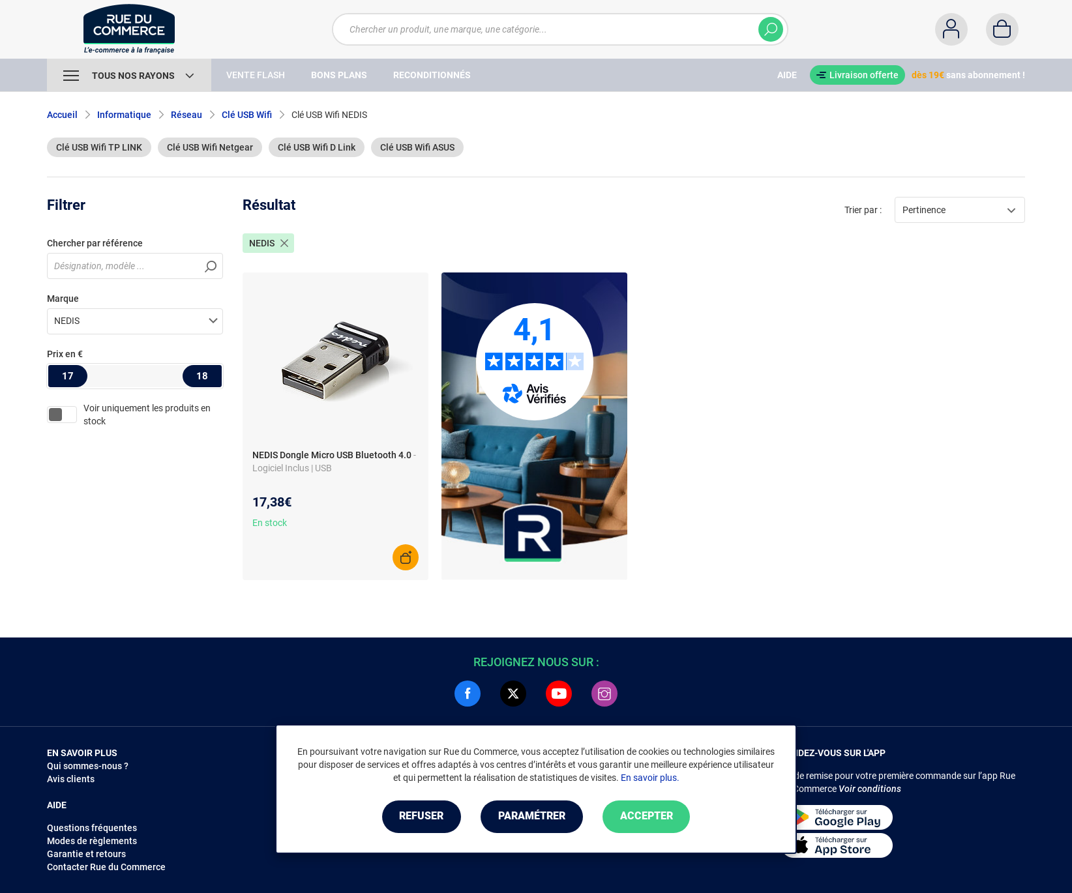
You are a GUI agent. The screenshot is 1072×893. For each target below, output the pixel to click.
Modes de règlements (92, 841)
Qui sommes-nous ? (87, 766)
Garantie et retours (86, 854)
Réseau (186, 115)
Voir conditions (870, 788)
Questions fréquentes (92, 828)
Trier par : (863, 210)
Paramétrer (531, 816)
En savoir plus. (650, 777)
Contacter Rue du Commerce (106, 867)
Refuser (421, 816)
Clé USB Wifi (247, 115)
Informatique (124, 115)
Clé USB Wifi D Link (316, 147)
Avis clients (71, 779)
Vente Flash (255, 75)
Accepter (646, 816)
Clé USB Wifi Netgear (210, 147)
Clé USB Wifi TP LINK (99, 147)
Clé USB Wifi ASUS (417, 147)
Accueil (62, 115)
